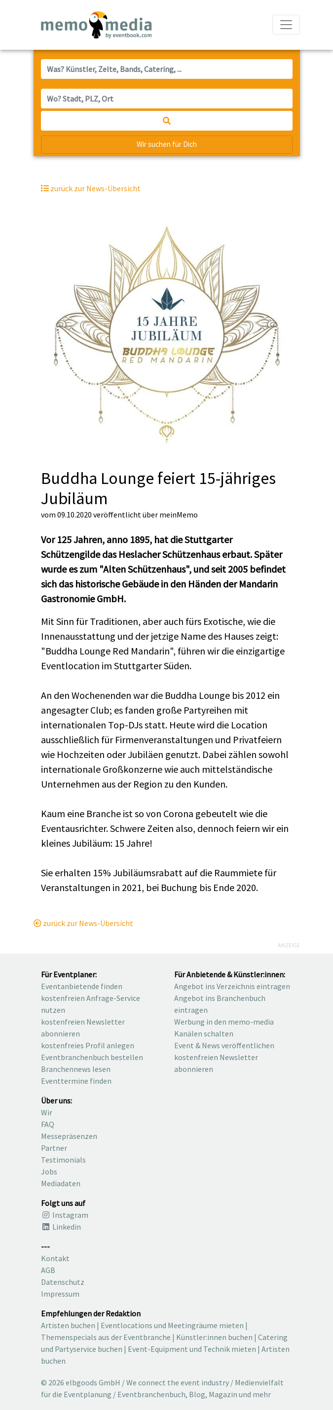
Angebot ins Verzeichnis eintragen (232, 986)
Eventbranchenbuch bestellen (92, 1057)
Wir (46, 1112)
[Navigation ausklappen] (286, 24)
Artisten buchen (68, 1325)
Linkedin (61, 1227)
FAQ (47, 1124)
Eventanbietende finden (81, 986)
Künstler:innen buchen (214, 1337)
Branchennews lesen (76, 1069)
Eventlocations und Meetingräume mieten (172, 1325)
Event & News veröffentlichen (224, 1045)
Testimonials (63, 1160)
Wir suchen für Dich (167, 144)
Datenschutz (62, 1282)
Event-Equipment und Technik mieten (192, 1349)
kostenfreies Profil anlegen (87, 1045)
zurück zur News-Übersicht (83, 923)
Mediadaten (60, 1183)
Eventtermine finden (76, 1081)
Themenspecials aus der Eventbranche (106, 1337)
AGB (48, 1270)
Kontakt (55, 1258)
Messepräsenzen (69, 1136)
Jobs (49, 1171)
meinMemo (178, 514)
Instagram (64, 1215)
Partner (54, 1148)
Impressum (60, 1294)
